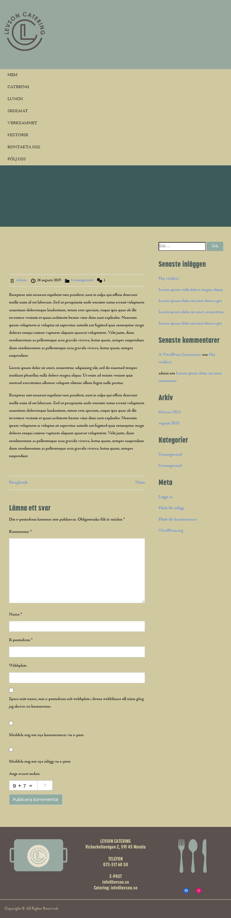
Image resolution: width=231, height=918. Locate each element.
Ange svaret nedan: (24, 774)
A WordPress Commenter (180, 355)
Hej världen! (169, 278)
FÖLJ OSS (17, 159)
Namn (15, 614)
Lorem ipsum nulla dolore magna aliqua (191, 290)
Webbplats (17, 665)
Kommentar (20, 532)
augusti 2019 (169, 423)
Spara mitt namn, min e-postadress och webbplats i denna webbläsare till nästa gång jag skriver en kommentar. (76, 702)
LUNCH (15, 99)
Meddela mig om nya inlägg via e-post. (40, 761)
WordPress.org (171, 530)
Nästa (140, 482)
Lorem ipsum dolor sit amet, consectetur (191, 312)
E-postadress (21, 640)
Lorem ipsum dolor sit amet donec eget (190, 301)
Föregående (18, 482)
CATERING (18, 87)
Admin (21, 280)
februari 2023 (170, 412)
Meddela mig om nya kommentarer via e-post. (46, 735)
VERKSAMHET (22, 123)
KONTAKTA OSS (24, 147)
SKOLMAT (18, 111)
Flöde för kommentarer (178, 519)
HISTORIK (18, 135)
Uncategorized (82, 280)
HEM (12, 75)
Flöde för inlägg (171, 508)
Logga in (165, 497)
